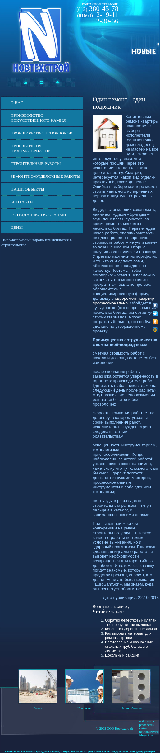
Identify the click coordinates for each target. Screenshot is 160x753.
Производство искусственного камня (38, 118)
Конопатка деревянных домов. (131, 629)
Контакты (22, 202)
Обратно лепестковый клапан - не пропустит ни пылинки (131, 622)
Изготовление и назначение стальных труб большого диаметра (129, 646)
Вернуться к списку (111, 606)
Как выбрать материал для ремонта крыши (128, 635)
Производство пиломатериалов (31, 148)
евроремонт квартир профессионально (123, 300)
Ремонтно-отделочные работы (45, 176)
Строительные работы (36, 163)
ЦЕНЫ (17, 227)
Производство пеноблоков (41, 133)
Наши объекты (27, 189)
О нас (17, 102)
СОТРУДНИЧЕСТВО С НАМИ (38, 214)
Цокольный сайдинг (122, 655)
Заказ (38, 708)
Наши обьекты (131, 708)
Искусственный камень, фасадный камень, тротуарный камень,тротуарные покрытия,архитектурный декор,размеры (80, 751)
